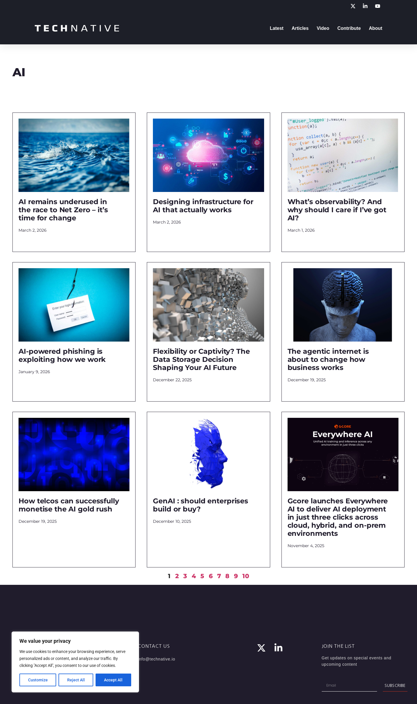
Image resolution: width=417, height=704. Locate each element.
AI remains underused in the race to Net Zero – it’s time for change (63, 209)
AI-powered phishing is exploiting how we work (62, 355)
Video (323, 28)
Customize (38, 680)
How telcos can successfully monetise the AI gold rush (69, 505)
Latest (277, 28)
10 (245, 576)
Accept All (113, 680)
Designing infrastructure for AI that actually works (203, 205)
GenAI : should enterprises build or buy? (200, 505)
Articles (300, 28)
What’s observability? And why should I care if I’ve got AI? (337, 209)
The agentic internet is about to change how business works (328, 359)
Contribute (349, 28)
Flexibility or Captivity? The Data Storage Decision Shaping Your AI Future (201, 359)
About (375, 28)
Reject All (76, 680)
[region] (75, 662)
